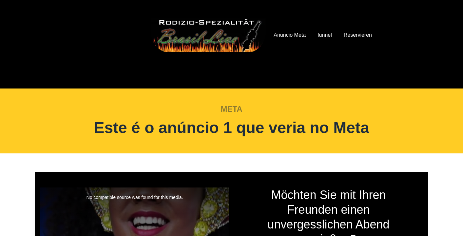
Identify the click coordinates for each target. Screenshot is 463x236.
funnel (325, 35)
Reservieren (358, 35)
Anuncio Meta (290, 35)
